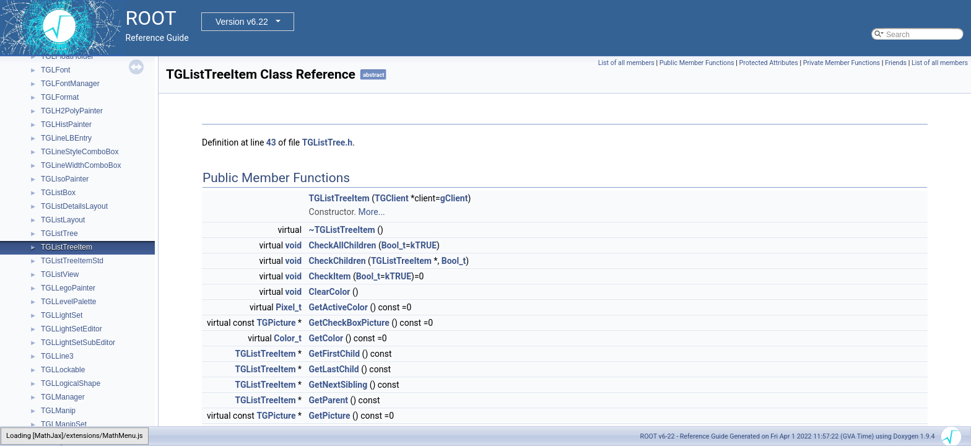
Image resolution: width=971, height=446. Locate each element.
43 (271, 142)
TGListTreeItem (66, 247)
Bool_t (393, 245)
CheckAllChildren (343, 245)
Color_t (288, 338)
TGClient (392, 198)
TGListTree (59, 233)
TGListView (60, 274)
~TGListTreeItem (342, 230)
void (293, 245)
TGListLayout (63, 220)
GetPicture (330, 416)
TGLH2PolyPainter (72, 111)
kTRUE (424, 245)
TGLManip (58, 410)
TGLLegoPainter (68, 288)
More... (371, 212)
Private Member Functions (841, 63)
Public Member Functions (697, 63)
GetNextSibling (338, 385)
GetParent (328, 400)
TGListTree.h (327, 142)
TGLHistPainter (66, 124)
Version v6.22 (242, 22)
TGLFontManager (70, 83)
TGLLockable (63, 369)
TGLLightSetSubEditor (78, 342)
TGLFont (55, 70)
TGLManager (63, 397)
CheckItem (330, 276)
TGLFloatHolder (67, 56)
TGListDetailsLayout (74, 206)
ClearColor (330, 292)
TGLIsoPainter (65, 179)
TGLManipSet (64, 424)
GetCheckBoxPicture (349, 323)
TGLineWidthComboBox (81, 165)
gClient (454, 198)
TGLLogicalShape (70, 383)
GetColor (326, 338)
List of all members (626, 63)
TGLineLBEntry (66, 138)
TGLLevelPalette (68, 301)
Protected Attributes (768, 63)
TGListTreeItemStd (72, 260)
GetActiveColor (338, 307)
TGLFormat (60, 97)
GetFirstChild (334, 354)
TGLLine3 (57, 356)
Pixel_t (289, 307)
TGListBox (58, 192)
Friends (896, 63)
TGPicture (275, 323)
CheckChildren (337, 261)
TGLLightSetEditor (71, 329)
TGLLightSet (61, 315)
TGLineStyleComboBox (79, 151)
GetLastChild (334, 369)
